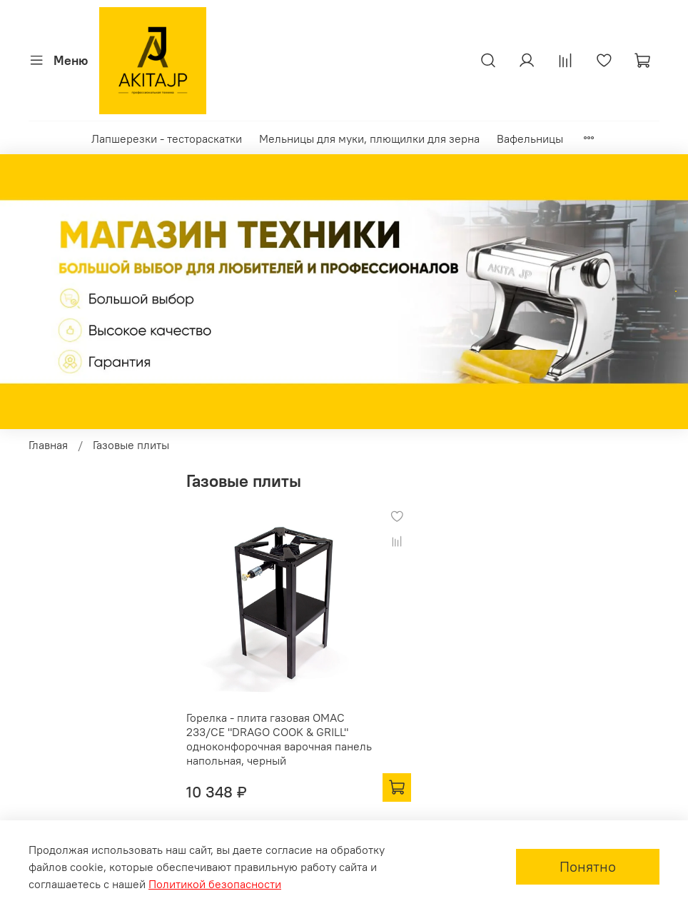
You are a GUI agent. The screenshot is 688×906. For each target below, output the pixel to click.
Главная (48, 445)
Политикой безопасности (214, 884)
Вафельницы (530, 138)
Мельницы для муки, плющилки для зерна (369, 138)
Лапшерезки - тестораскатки (166, 138)
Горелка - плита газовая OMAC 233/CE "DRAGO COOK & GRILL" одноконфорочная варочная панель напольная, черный (279, 738)
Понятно (588, 866)
